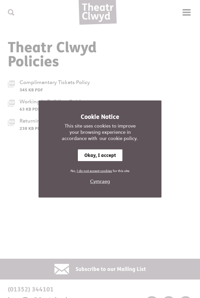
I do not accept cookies (94, 171)
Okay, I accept (100, 155)
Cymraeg (100, 181)
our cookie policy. (118, 138)
